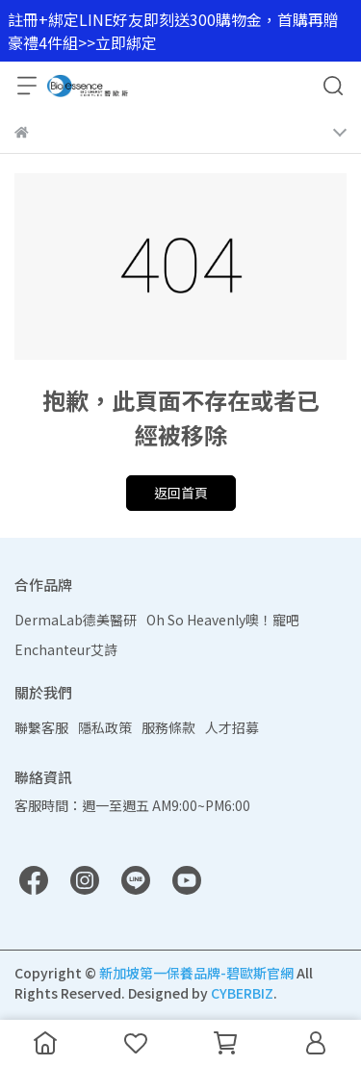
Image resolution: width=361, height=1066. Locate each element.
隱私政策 (105, 727)
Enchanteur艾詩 (65, 649)
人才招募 (232, 727)
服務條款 (168, 727)
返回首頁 (181, 492)
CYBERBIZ (242, 993)
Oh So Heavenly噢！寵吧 (222, 619)
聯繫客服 (41, 727)
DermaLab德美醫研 (75, 619)
